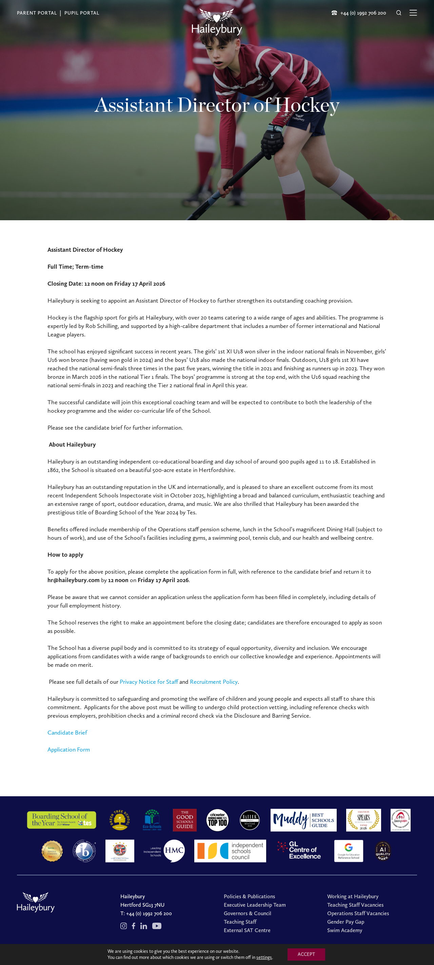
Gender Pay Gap (345, 922)
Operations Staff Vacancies (358, 913)
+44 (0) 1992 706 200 (149, 913)
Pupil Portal (81, 13)
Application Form (68, 749)
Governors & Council (247, 913)
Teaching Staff (240, 922)
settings (264, 957)
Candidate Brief (67, 732)
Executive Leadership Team (255, 905)
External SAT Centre (247, 930)
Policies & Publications (249, 896)
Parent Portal (37, 13)
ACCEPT (306, 954)
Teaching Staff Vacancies (355, 905)
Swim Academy (344, 930)
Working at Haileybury (352, 896)
